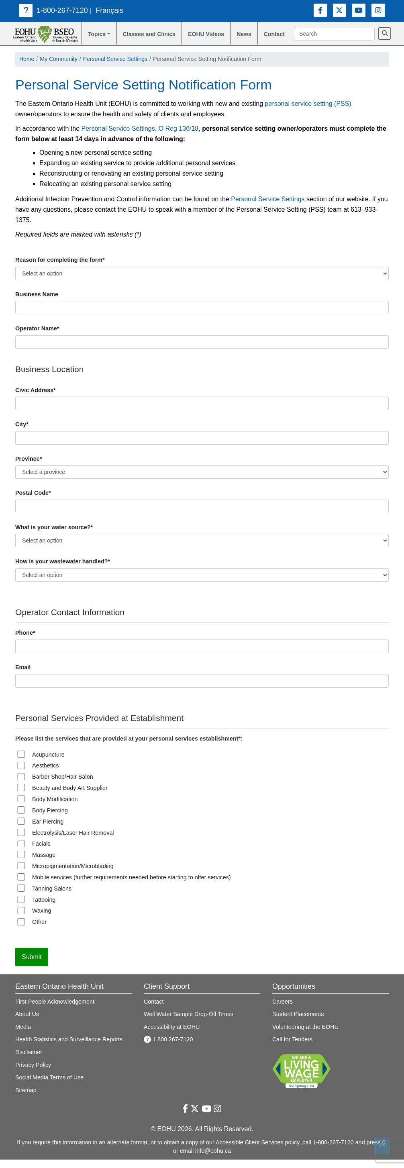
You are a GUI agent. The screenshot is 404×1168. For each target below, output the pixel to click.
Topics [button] (97, 34)
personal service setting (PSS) (308, 112)
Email (23, 675)
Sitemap (26, 1098)
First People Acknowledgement (54, 1010)
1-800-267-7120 (53, 10)
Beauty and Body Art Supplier (70, 796)
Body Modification (55, 807)
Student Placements (298, 1022)
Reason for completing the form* (60, 268)
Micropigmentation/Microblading (73, 874)
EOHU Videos (199, 38)
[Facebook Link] (320, 10)
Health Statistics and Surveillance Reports (68, 1048)
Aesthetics (45, 774)
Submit (32, 965)
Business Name (36, 303)
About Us (27, 1022)
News (246, 34)
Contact (277, 34)
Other (39, 930)
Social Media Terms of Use (49, 1086)
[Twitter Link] (339, 10)
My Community (59, 67)
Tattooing (43, 908)
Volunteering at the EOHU (305, 1035)
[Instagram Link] (378, 10)
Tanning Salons (51, 897)
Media (23, 1035)
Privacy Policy (33, 1073)
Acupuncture (48, 763)
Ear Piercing (47, 830)
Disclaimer (28, 1060)
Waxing (41, 919)
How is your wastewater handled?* (62, 570)
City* (22, 432)
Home (27, 67)
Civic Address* (35, 398)
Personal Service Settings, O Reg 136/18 (140, 137)
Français (109, 10)
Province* (28, 467)
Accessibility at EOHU (172, 1035)
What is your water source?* (54, 535)
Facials (41, 852)
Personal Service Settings (117, 67)
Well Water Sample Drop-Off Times (188, 1022)
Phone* (25, 641)
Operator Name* (37, 337)
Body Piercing (50, 819)
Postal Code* (33, 501)
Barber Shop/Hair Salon (62, 785)
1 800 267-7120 (168, 1048)
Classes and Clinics (140, 38)
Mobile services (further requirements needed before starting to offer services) (131, 886)
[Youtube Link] (358, 10)
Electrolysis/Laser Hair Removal (73, 841)
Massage (43, 863)
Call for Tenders (292, 1048)
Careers (282, 1010)
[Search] (300, 44)
